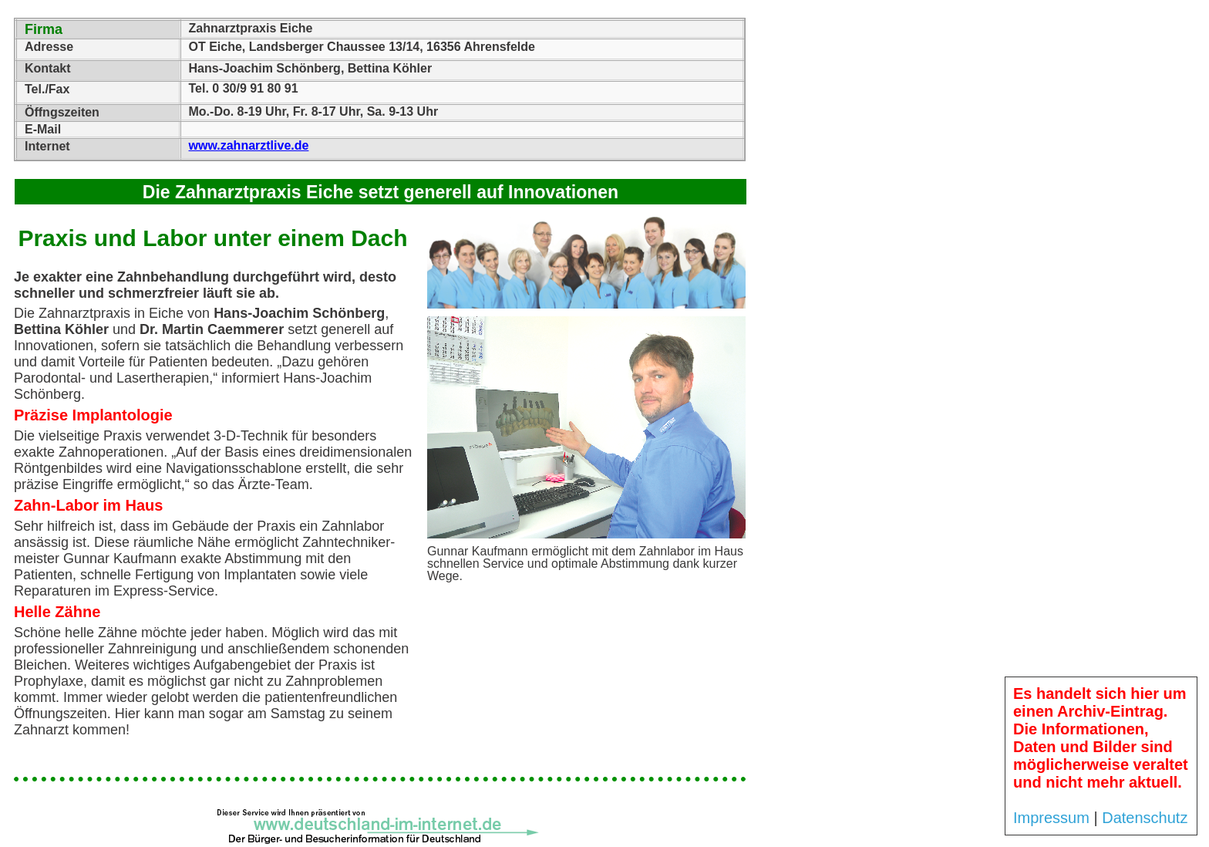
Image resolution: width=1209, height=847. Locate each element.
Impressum (1051, 817)
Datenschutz (1144, 817)
